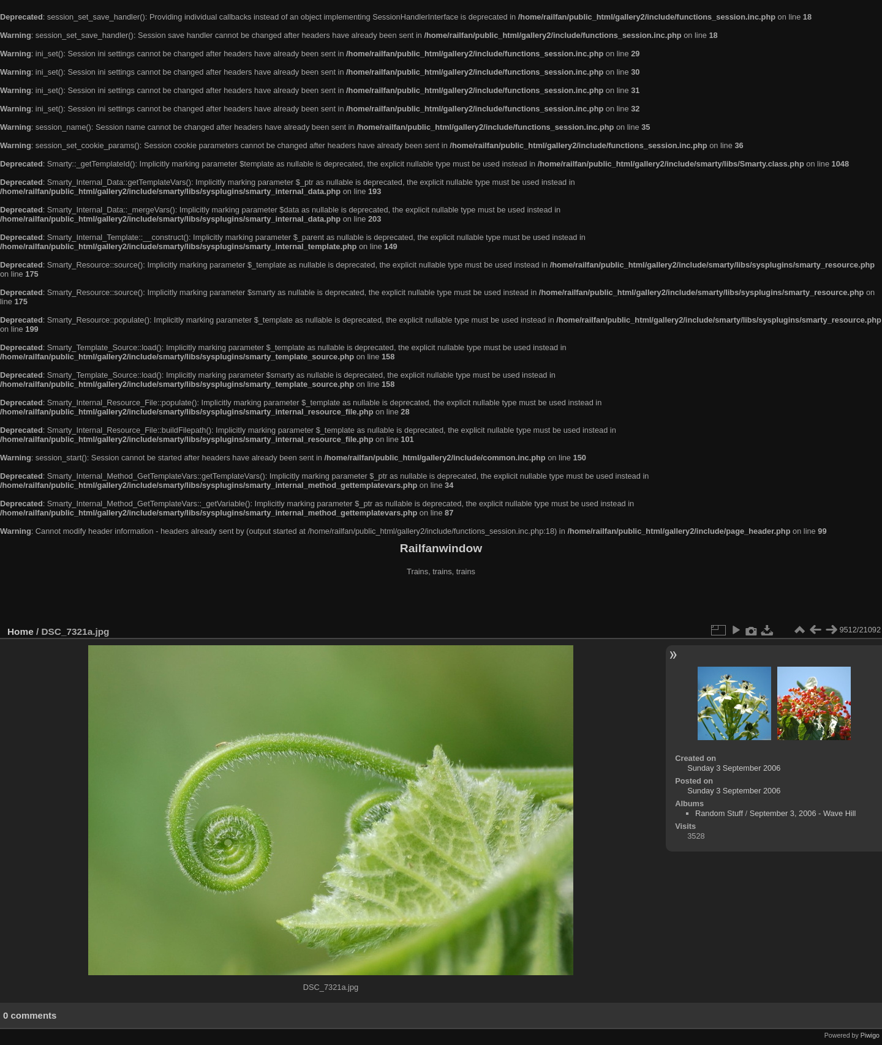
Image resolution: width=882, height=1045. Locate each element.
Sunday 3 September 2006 (733, 768)
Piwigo (870, 1035)
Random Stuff (719, 813)
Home (20, 631)
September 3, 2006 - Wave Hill (803, 813)
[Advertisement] (441, 602)
